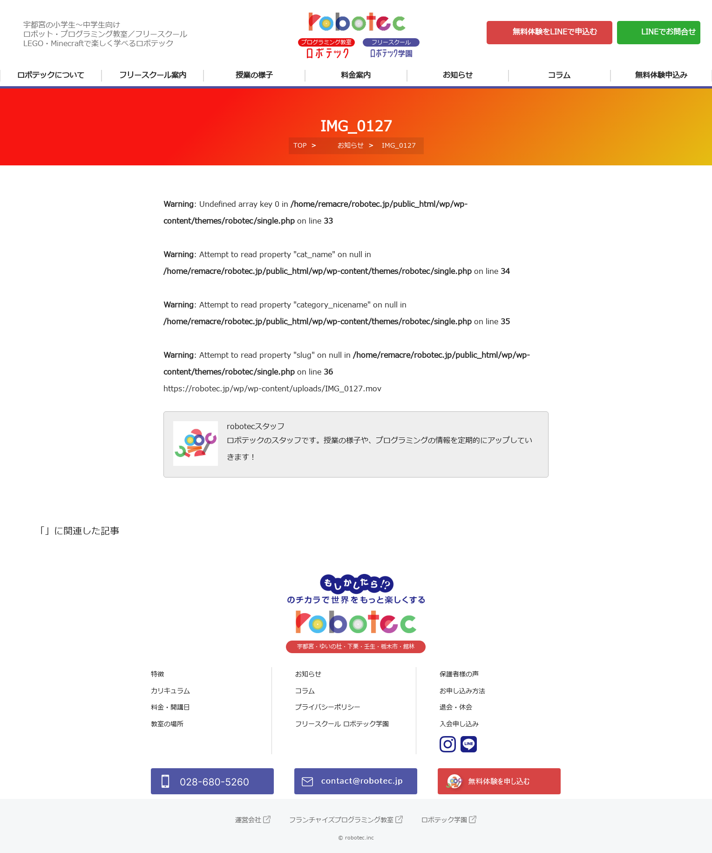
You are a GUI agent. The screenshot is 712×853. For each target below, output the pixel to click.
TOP (299, 145)
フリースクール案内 (152, 75)
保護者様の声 (459, 674)
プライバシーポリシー (327, 707)
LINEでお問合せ (668, 32)
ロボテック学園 (444, 820)
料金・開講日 (170, 707)
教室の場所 (167, 724)
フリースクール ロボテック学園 (342, 724)
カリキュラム (170, 691)
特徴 (157, 674)
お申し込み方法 (462, 691)
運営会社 (248, 820)
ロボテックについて (50, 75)
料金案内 (356, 75)
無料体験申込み (661, 75)
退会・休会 (456, 707)
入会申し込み (459, 724)
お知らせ (458, 75)
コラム (559, 75)
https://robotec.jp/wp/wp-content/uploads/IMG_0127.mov (272, 389)
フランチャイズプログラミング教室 (341, 820)
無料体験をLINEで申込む (555, 32)
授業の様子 (254, 75)
